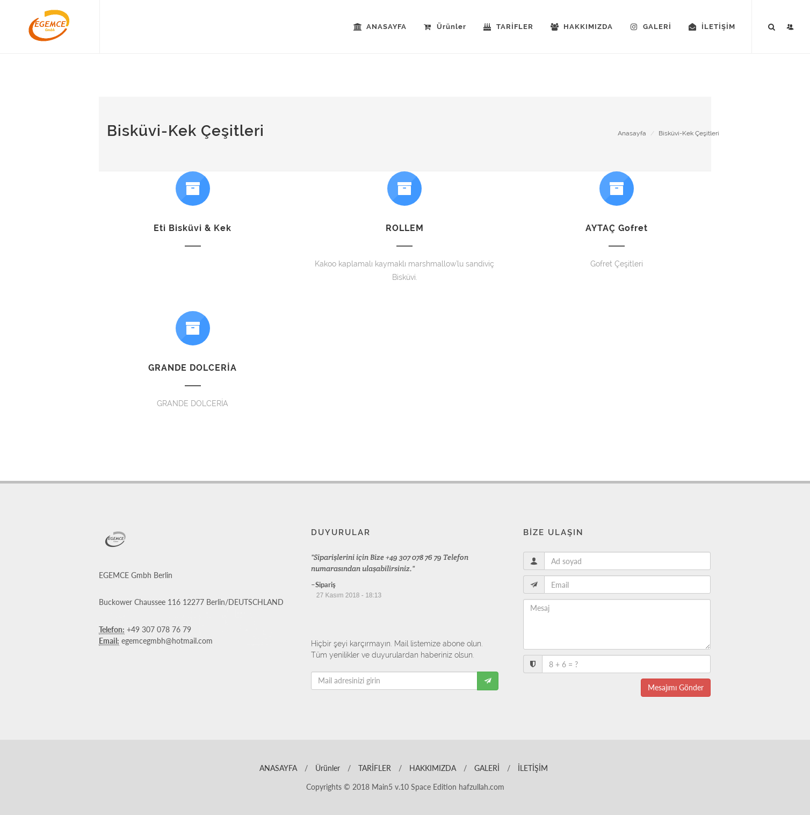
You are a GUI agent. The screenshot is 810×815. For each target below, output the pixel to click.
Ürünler (326, 768)
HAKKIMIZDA (431, 768)
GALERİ (486, 768)
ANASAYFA (277, 768)
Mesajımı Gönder (676, 687)
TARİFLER (373, 768)
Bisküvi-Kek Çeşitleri (689, 133)
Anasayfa (632, 133)
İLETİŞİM (532, 768)
